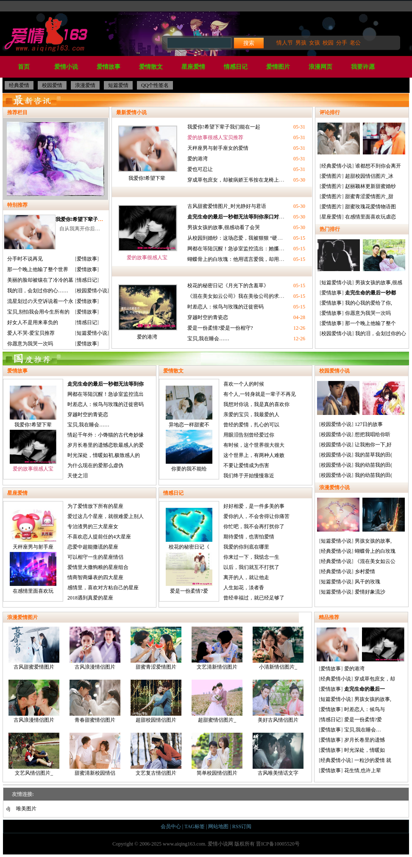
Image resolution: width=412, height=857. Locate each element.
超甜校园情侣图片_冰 (369, 176)
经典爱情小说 (336, 166)
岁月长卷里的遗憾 (364, 740)
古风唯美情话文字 (278, 754)
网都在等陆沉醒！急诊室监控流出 (105, 394)
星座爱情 (193, 67)
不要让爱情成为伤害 (246, 465)
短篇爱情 (118, 85)
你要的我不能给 (189, 469)
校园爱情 (52, 85)
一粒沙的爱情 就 (372, 760)
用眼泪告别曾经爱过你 (248, 435)
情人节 (284, 42)
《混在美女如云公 (375, 561)
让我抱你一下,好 (373, 445)
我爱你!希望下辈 (147, 178)
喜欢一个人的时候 (243, 384)
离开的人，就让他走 (246, 577)
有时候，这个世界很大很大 (253, 445)
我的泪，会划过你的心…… (37, 291)
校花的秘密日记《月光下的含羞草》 (228, 285)
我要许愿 (363, 67)
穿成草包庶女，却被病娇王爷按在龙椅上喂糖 (238, 180)
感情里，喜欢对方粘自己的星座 (103, 588)
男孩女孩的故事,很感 (378, 283)
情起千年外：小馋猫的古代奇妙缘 (105, 435)
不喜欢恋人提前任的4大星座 (99, 537)
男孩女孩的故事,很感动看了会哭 (223, 227)
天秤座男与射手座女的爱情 (217, 148)
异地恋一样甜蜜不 (189, 425)
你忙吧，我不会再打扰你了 (253, 526)
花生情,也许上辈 (362, 770)
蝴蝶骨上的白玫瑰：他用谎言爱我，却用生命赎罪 (243, 259)
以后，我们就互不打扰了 (251, 567)
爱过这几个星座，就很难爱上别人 (105, 516)
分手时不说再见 (25, 259)
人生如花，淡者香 (243, 588)
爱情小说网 (220, 844)
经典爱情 (19, 85)
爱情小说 (66, 67)
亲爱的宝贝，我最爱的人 (251, 414)
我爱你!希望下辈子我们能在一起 (223, 127)
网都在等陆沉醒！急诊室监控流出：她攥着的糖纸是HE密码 (254, 249)
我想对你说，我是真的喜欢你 (256, 404)
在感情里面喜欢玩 (33, 591)
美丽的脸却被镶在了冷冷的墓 (40, 280)
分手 (341, 42)
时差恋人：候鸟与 (364, 709)
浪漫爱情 (85, 85)
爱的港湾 (197, 159)
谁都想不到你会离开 (378, 166)
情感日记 (236, 67)
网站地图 (218, 826)
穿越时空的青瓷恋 (207, 317)
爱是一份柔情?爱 (189, 591)
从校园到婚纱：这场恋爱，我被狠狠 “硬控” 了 (239, 238)
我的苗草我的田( (373, 455)
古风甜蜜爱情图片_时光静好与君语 (226, 206)
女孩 (314, 42)
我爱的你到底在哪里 (246, 547)
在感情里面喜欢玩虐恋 (370, 217)
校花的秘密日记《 (189, 547)
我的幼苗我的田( (373, 465)
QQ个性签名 (155, 85)
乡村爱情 (365, 571)
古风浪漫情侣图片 (95, 648)
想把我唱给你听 (372, 434)
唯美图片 (26, 809)
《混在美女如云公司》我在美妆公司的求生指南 (240, 296)
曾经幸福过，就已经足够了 (253, 598)
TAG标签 (194, 826)
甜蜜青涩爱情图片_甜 (369, 196)
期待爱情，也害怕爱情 (248, 537)
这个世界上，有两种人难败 (253, 455)
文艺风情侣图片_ (33, 754)
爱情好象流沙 (370, 592)
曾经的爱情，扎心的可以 (251, 425)
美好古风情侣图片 (278, 701)
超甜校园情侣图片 (156, 701)
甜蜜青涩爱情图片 (156, 648)
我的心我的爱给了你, (368, 303)
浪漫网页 (320, 67)
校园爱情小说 (92, 291)
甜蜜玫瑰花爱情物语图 (370, 207)
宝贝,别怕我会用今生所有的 (38, 312)
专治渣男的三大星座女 (92, 526)
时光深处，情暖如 (364, 750)
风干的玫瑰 (367, 582)
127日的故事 (369, 424)
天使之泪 (77, 476)
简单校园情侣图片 (217, 754)
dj (8, 809)
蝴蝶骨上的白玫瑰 (375, 551)
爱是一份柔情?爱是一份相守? (220, 328)
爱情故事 (108, 67)
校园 (328, 42)
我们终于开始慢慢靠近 (248, 476)
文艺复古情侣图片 (156, 754)
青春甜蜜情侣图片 (95, 701)
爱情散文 (151, 67)
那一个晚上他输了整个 (370, 323)
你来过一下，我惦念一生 (251, 557)
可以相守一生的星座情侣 (95, 557)
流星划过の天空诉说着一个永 (40, 301)
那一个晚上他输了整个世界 (37, 269)
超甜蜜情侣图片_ (217, 701)
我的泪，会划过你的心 (380, 333)
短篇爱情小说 (92, 333)
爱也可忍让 (200, 169)
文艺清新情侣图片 (217, 648)
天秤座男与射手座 (33, 547)
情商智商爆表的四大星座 (95, 577)
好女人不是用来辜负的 (32, 322)
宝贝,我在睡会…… (208, 339)
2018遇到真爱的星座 (90, 598)
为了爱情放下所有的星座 (95, 506)
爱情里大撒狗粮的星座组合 (97, 567)
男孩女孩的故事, (373, 541)
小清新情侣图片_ (278, 648)
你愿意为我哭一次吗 (30, 344)
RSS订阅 (241, 826)
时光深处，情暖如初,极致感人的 (103, 455)
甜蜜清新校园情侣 (95, 754)
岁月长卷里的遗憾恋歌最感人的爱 (105, 445)
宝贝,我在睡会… (362, 730)
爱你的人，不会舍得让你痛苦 (256, 516)
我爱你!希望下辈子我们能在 (87, 219)
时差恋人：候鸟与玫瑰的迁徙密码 (225, 307)
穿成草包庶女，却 (374, 679)
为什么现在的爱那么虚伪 (95, 465)
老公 (355, 42)
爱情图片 (278, 67)
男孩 (300, 42)
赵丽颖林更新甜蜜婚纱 (370, 186)
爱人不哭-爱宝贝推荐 (31, 333)
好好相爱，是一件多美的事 (253, 506)
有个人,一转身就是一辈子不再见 (259, 394)
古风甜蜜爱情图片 (33, 648)
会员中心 (171, 826)
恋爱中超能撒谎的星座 (92, 547)
